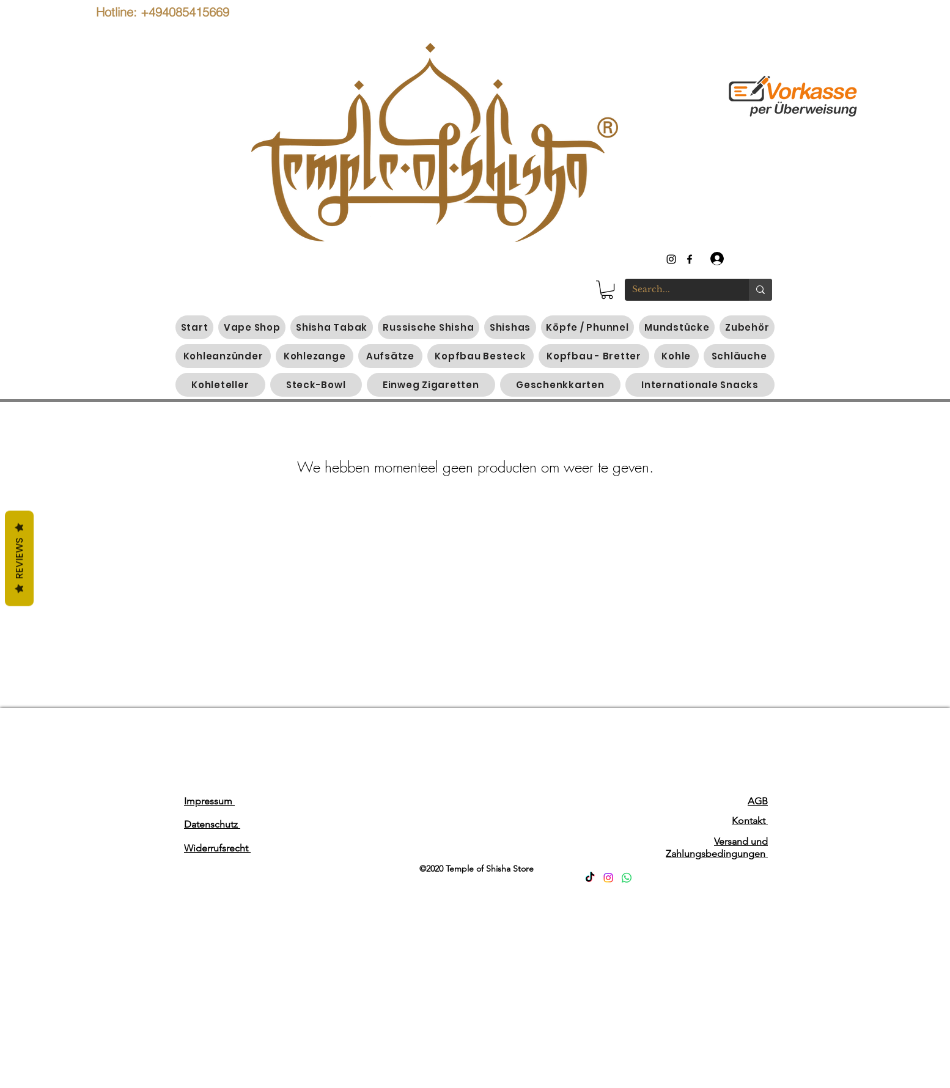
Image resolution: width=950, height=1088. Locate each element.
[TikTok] (590, 878)
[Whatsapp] (626, 878)
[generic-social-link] (689, 259)
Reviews (19, 558)
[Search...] (677, 290)
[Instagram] (608, 878)
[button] (607, 290)
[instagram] (671, 259)
